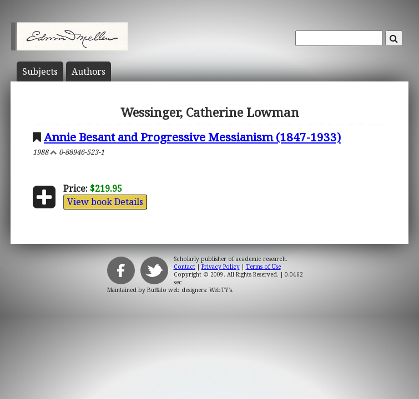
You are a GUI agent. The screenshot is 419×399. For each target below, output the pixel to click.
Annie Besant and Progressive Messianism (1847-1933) (192, 137)
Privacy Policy (220, 266)
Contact (184, 266)
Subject (40, 71)
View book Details (105, 202)
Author (88, 71)
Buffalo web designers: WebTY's (189, 290)
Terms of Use (263, 266)
